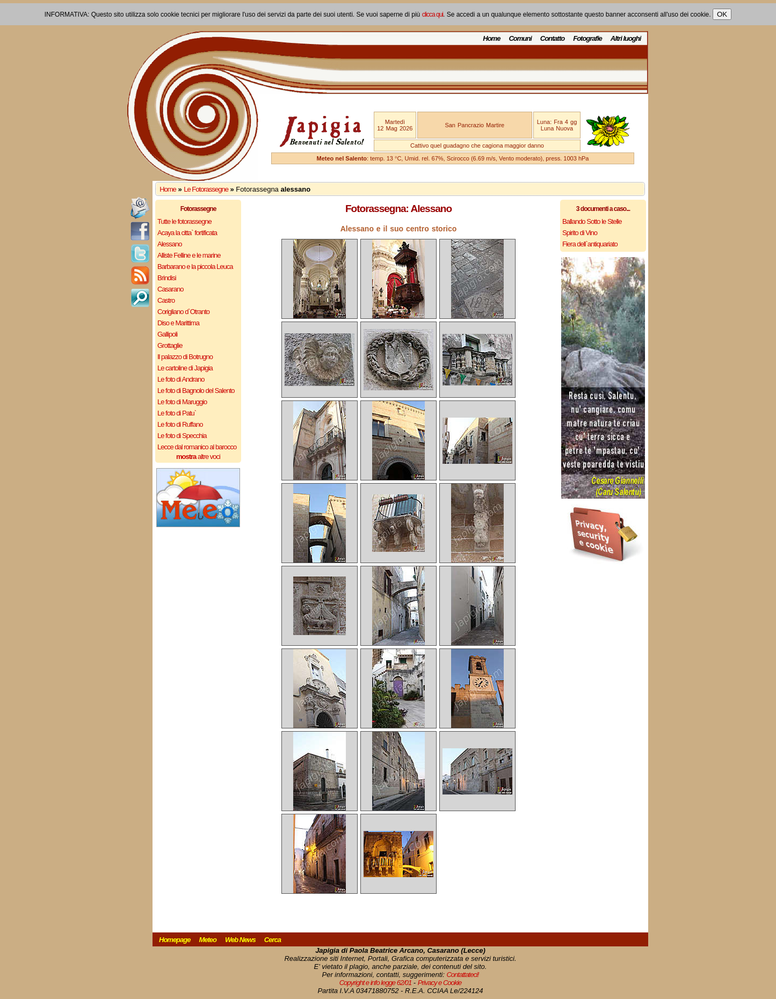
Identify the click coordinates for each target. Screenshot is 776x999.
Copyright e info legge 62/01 (375, 983)
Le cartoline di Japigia (185, 368)
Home (491, 38)
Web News (240, 940)
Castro (166, 300)
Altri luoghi (626, 38)
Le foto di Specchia (182, 436)
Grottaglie (169, 345)
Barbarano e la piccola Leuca (195, 266)
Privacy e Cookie (440, 983)
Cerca (272, 940)
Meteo (207, 940)
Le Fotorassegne (206, 189)
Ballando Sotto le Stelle (591, 221)
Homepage (174, 940)
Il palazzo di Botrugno (185, 357)
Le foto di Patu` (176, 413)
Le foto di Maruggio (182, 402)
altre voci (198, 457)
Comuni (520, 38)
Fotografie (587, 38)
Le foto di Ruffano (179, 424)
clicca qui (432, 14)
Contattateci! (462, 975)
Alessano (169, 244)
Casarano (170, 289)
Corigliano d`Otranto (183, 312)
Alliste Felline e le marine (189, 255)
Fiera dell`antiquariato (590, 244)
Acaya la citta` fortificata (187, 233)
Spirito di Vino (579, 233)
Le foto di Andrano (181, 379)
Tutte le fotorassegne (184, 221)
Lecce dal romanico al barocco (196, 447)
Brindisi (166, 278)
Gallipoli (167, 334)
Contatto (552, 38)
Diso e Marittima (178, 323)
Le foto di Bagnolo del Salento (195, 391)
